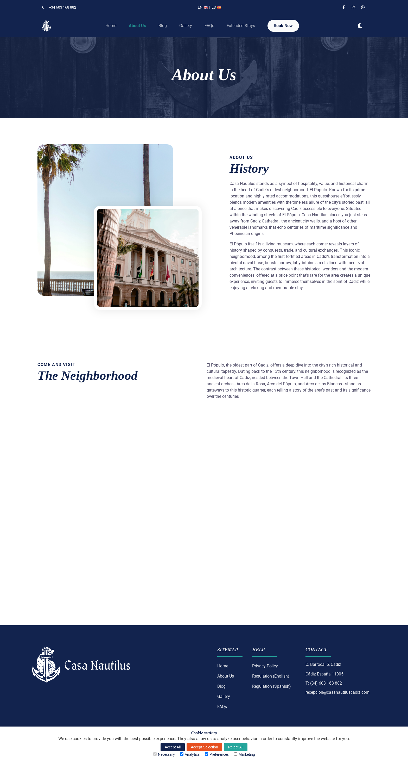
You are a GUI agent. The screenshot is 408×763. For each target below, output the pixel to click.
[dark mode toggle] (360, 26)
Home (110, 25)
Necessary (164, 754)
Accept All (173, 747)
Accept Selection (204, 747)
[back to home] (46, 26)
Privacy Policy (265, 665)
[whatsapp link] (363, 7)
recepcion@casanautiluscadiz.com (337, 692)
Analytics (190, 754)
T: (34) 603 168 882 (323, 683)
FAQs (209, 25)
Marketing (244, 754)
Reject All (235, 747)
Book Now (283, 25)
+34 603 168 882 (59, 7)
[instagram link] (354, 7)
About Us (137, 25)
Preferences (217, 754)
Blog (162, 25)
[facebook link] (345, 7)
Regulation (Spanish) (271, 686)
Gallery (185, 25)
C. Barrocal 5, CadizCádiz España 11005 (324, 669)
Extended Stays (241, 25)
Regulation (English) (270, 676)
